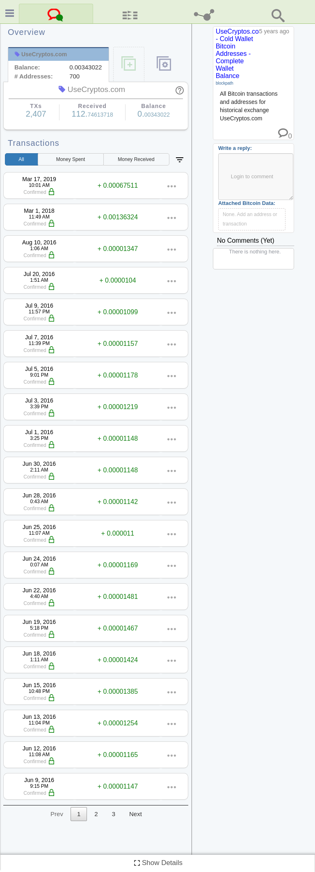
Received (136, 159)
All (21, 159)
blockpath (224, 83)
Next (135, 813)
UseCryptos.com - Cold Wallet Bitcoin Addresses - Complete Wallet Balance (240, 53)
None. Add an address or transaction (250, 219)
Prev (56, 813)
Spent (70, 159)
